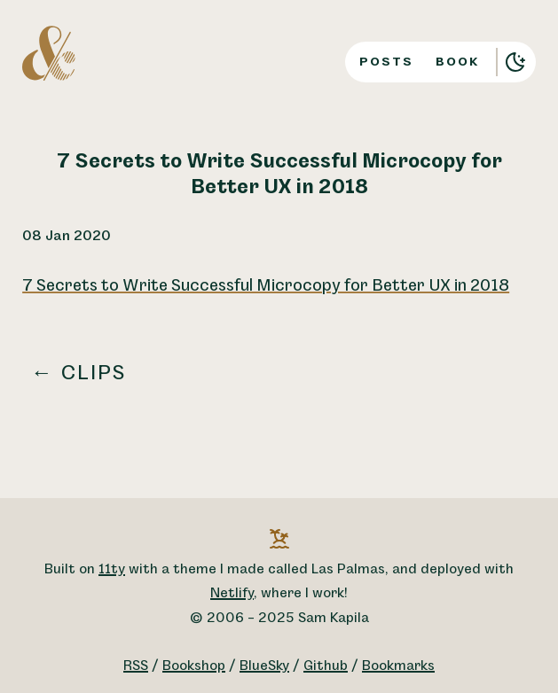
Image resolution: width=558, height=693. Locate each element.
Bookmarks (398, 666)
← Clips (79, 373)
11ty (111, 569)
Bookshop (193, 666)
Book (458, 61)
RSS (135, 666)
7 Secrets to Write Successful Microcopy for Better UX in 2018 (265, 286)
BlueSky (264, 666)
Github (325, 666)
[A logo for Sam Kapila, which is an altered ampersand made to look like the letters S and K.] (48, 52)
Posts (386, 61)
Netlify (232, 593)
